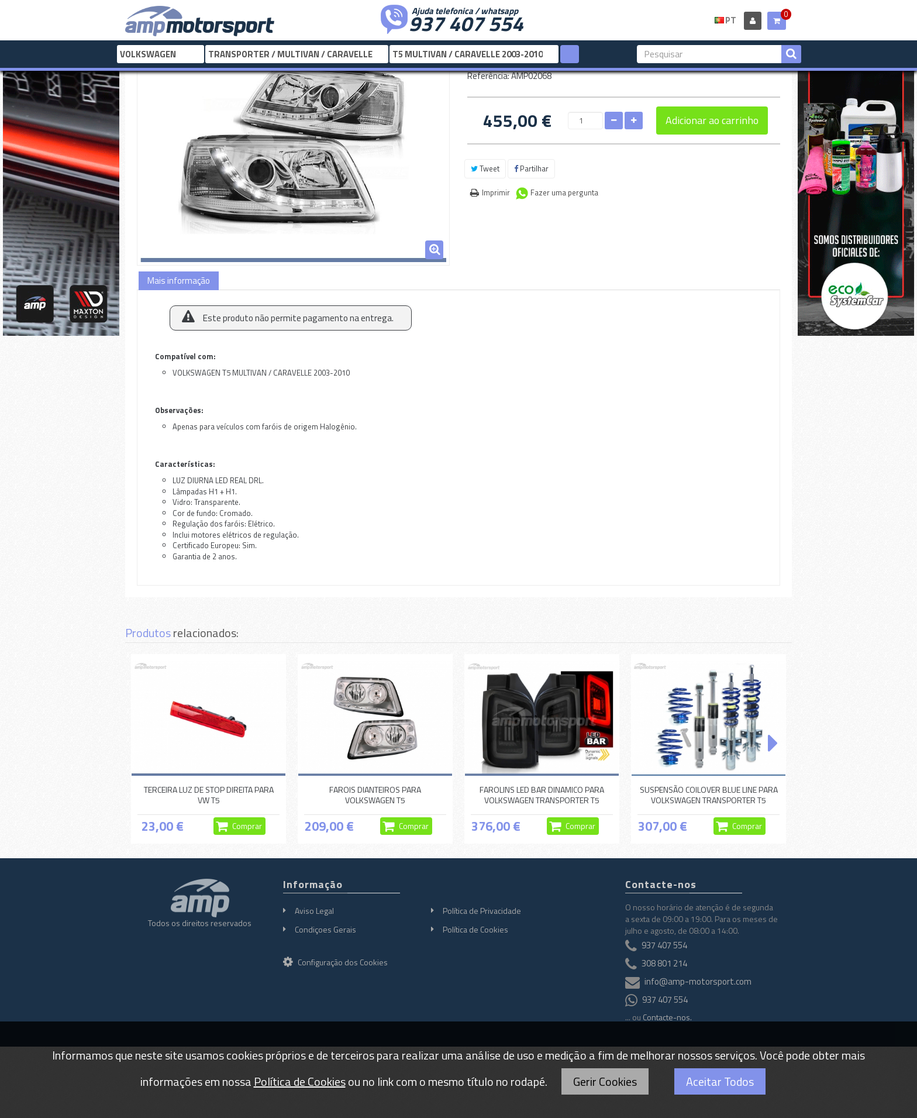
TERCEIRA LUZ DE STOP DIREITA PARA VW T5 (209, 794)
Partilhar (531, 168)
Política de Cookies (475, 929)
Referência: (488, 76)
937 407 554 (466, 22)
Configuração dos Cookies (335, 962)
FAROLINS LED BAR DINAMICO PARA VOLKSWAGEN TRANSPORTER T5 (542, 794)
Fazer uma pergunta (564, 192)
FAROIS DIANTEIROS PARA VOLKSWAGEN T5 (375, 794)
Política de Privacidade (482, 910)
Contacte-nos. (667, 1017)
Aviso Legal (314, 910)
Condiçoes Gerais (325, 929)
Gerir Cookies (605, 1081)
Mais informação (178, 280)
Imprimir (496, 192)
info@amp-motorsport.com (697, 982)
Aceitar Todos (720, 1081)
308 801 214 (664, 964)
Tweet (485, 168)
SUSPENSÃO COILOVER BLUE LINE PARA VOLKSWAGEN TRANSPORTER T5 (709, 794)
